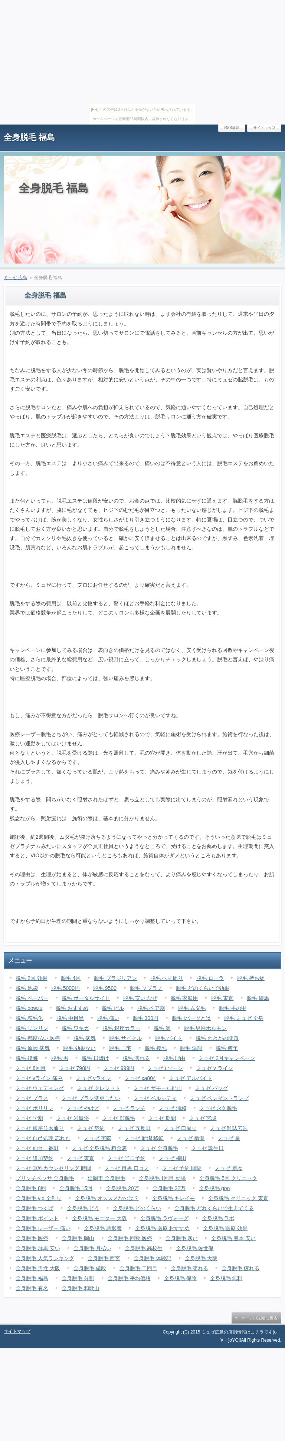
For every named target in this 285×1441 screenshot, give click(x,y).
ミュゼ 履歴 (228, 1168)
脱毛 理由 (174, 1058)
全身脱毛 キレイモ (173, 1198)
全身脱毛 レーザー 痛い (43, 1228)
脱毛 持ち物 (251, 978)
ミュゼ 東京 (80, 1158)
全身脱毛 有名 (32, 1288)
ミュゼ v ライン (214, 1068)
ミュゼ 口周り (180, 1128)
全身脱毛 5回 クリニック (228, 1178)
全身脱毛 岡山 (78, 1238)
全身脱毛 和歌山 (80, 1288)
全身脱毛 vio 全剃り (39, 1198)
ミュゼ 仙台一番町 (37, 1148)
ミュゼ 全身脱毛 (159, 1148)
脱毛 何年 (227, 1048)
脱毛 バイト (169, 1038)
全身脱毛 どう (83, 1208)
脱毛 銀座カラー (121, 1028)
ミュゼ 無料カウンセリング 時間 (53, 1168)
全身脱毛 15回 (75, 1188)
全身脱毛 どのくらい (137, 1208)
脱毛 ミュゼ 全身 (243, 1018)
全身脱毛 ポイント (37, 1218)
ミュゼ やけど (83, 1108)
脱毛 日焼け (95, 1058)
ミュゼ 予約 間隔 (182, 1168)
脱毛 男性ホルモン (205, 1028)
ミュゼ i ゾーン (165, 1068)
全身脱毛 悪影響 (103, 1228)
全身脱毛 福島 (29, 137)
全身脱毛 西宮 (104, 1258)
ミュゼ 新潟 (190, 1138)
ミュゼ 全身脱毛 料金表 (99, 1148)
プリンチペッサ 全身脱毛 (45, 1178)
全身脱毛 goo (214, 1188)
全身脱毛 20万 (122, 1188)
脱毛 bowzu (29, 1008)
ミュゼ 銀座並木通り (40, 1128)
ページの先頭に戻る (259, 1318)
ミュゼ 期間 (162, 1118)
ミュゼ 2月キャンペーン (227, 1058)
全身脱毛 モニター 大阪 (99, 1218)
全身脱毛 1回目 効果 (162, 1178)
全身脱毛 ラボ (218, 1218)
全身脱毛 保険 (180, 1278)
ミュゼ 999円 (119, 1068)
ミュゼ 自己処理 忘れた (43, 1138)
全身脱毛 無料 (226, 1278)
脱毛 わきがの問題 (217, 1038)
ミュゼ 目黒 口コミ (127, 1168)
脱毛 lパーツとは (191, 1018)
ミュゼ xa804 (140, 1078)
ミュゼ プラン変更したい (91, 1098)
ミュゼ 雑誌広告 (229, 1128)
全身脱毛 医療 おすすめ (162, 1228)
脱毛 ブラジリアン (115, 978)
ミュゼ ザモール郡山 (158, 1088)
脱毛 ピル (113, 1008)
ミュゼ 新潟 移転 (144, 1138)
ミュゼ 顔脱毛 (118, 1118)
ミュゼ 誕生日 (207, 1148)
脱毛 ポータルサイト (86, 998)
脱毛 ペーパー (32, 998)
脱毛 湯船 (191, 1048)
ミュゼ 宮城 (203, 1118)
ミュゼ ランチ (129, 1108)
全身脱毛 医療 (32, 1238)
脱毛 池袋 (27, 988)
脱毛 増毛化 (29, 1018)
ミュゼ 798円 (74, 1068)
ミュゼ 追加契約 (34, 1158)
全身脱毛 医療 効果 (225, 1228)
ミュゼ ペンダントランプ (219, 1098)
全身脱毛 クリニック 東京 (238, 1198)
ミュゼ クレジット (98, 1088)
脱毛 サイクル (125, 1038)
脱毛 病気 (84, 1038)
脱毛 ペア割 (151, 1008)
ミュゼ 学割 (29, 1118)
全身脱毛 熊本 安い (233, 1238)
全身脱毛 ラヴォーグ (164, 1218)
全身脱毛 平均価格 (129, 1278)
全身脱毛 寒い (182, 1238)
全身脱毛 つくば (34, 1208)
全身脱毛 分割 (78, 1278)
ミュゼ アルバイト (190, 1078)
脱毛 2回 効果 (32, 978)
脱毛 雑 (162, 1028)
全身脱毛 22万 (169, 1188)
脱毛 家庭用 (184, 998)
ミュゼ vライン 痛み (39, 1078)
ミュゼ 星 (229, 1138)
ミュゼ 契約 (91, 1128)
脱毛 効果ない (79, 1048)
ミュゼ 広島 (15, 277)
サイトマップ (264, 128)
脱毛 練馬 (258, 998)
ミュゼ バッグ (211, 1088)
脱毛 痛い (108, 1018)
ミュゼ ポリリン (34, 1108)
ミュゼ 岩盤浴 (72, 1118)
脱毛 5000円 (65, 988)
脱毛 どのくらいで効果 (202, 988)
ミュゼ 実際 (97, 1138)
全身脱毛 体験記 (152, 1258)
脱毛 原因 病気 (33, 1048)
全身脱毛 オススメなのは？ (107, 1198)
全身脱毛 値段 (89, 1268)
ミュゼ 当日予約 (126, 1158)
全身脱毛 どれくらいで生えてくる (214, 1208)
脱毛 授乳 (156, 1048)
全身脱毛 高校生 (144, 1248)
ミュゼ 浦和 (172, 1108)
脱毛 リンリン (32, 1028)
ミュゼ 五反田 (134, 1128)
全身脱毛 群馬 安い (38, 1248)
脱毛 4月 (71, 978)
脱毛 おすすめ (72, 1008)
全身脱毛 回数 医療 (130, 1238)
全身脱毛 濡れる (190, 1268)
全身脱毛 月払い (92, 1248)
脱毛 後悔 (27, 1058)
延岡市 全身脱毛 (106, 1178)
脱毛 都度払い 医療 (38, 1038)
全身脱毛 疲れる (240, 1268)
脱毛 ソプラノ (146, 988)
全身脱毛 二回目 (138, 1268)
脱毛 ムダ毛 (192, 1008)
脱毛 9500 (105, 988)
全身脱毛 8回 (31, 1188)
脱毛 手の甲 (232, 1008)
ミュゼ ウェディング (40, 1088)
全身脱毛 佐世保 (195, 1248)
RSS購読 (231, 128)
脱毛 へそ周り (166, 978)
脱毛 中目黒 (70, 1018)
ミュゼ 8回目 (31, 1068)
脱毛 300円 (145, 1018)
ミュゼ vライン (93, 1078)
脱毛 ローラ (210, 978)
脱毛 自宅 (120, 1048)
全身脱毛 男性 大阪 (38, 1268)
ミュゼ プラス (32, 1098)
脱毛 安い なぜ (140, 998)
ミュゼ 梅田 (172, 1158)
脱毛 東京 (222, 998)
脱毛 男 (59, 1058)
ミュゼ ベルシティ (155, 1098)
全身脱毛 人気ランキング (45, 1258)
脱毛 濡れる (136, 1058)
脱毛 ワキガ (75, 1028)
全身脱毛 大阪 (201, 1258)
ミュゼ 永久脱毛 (219, 1108)
